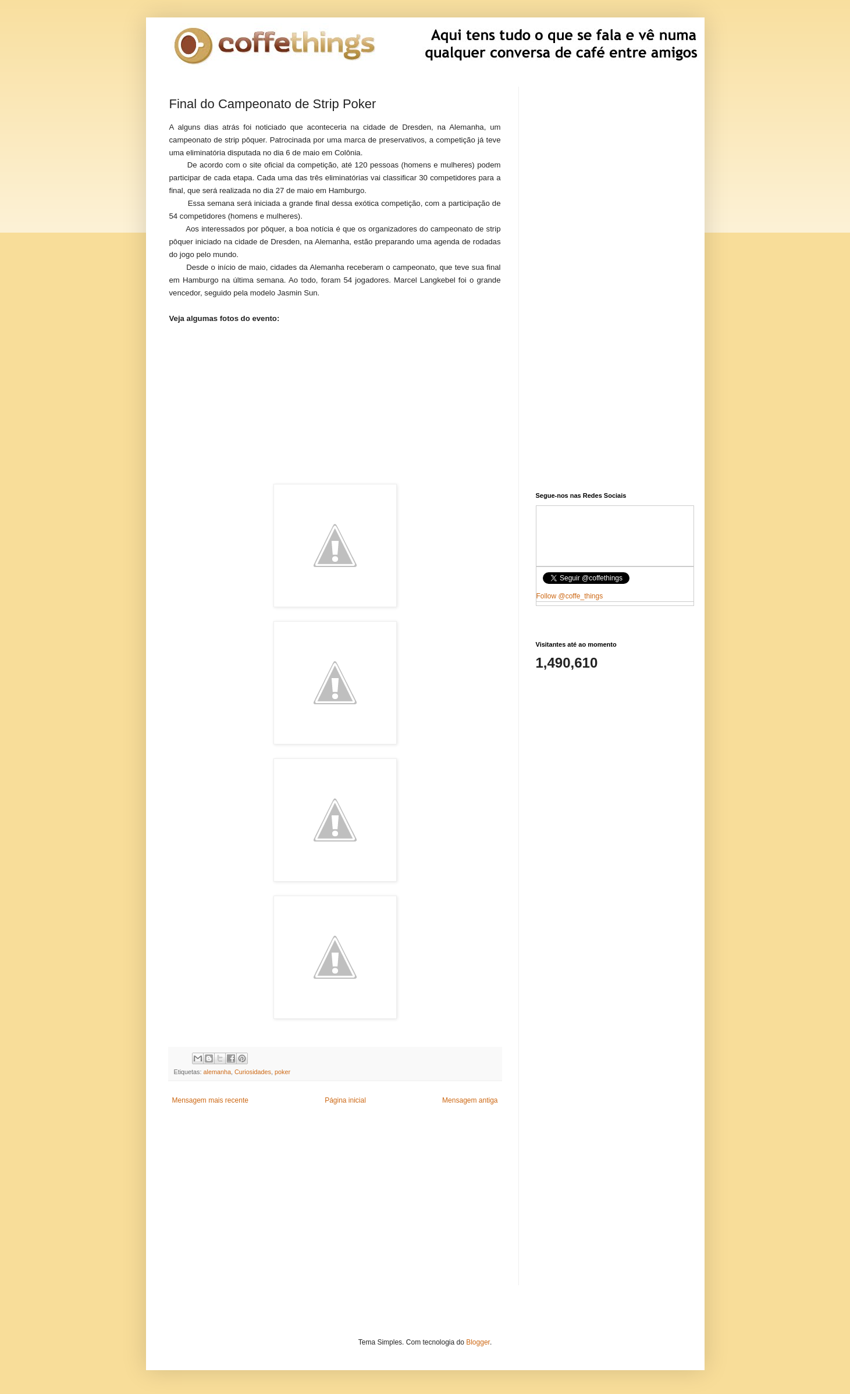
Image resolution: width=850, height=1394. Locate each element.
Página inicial (345, 1100)
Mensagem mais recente (210, 1100)
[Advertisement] (335, 397)
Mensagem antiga (469, 1100)
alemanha (217, 1071)
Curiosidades (252, 1071)
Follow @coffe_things (569, 596)
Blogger (478, 1342)
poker (282, 1071)
